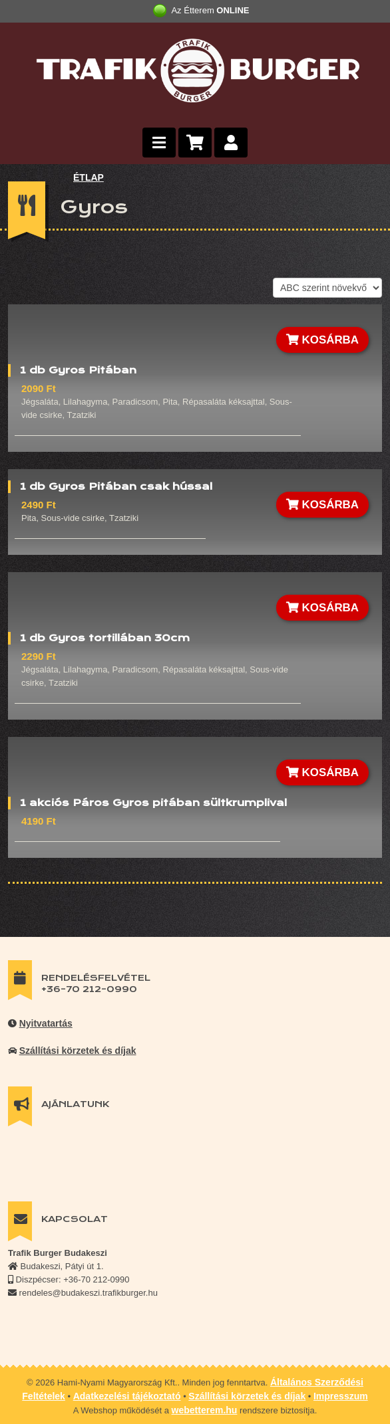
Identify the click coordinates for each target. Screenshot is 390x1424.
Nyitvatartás (46, 1023)
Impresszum (340, 1396)
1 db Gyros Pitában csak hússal (116, 486)
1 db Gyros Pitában (78, 370)
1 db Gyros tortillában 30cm (105, 638)
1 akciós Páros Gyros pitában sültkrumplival (153, 803)
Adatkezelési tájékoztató (127, 1396)
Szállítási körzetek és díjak (77, 1050)
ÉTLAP (88, 177)
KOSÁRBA (322, 340)
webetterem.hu (205, 1410)
